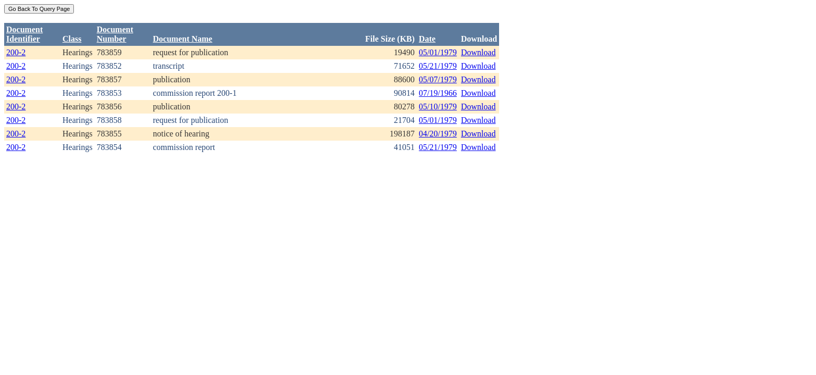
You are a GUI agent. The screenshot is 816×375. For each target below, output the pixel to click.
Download (478, 52)
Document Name (182, 38)
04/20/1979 (438, 133)
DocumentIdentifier (24, 34)
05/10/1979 (438, 106)
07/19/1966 (438, 93)
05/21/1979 (438, 65)
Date (427, 38)
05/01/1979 (438, 52)
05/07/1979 (438, 79)
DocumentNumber (115, 34)
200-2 (16, 52)
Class (71, 38)
